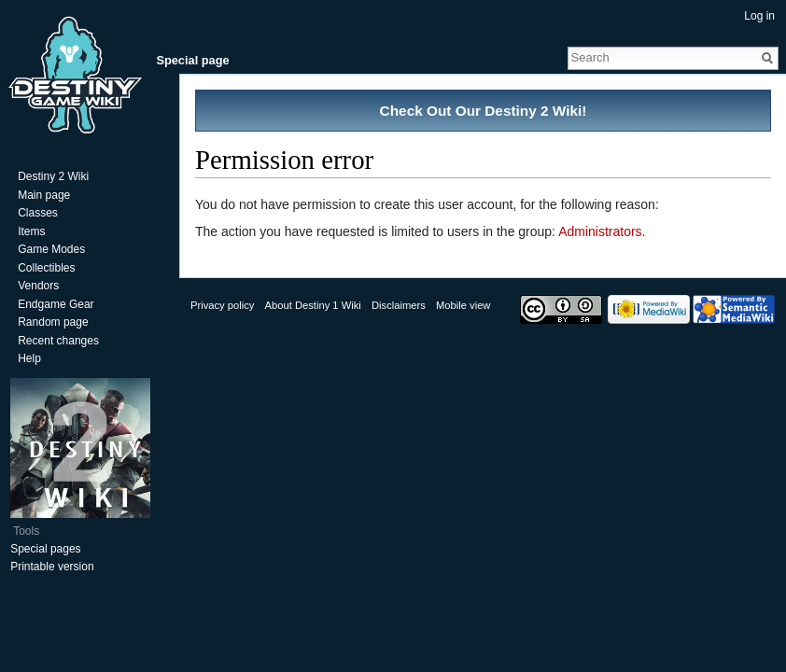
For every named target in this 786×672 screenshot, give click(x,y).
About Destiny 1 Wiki (313, 305)
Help (29, 358)
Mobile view (463, 305)
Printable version (51, 566)
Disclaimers (399, 305)
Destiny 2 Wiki (53, 176)
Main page (44, 195)
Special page (192, 60)
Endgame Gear (55, 304)
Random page (53, 322)
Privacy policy (222, 305)
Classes (38, 212)
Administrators (599, 231)
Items (31, 231)
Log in (759, 15)
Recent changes (58, 340)
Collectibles (46, 267)
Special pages (45, 548)
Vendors (38, 285)
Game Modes (51, 249)
